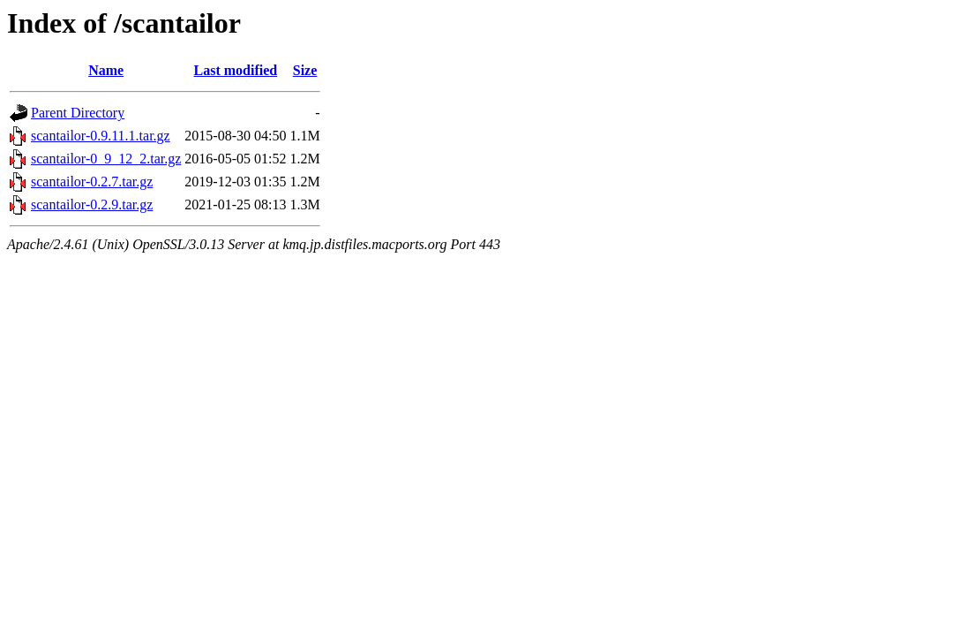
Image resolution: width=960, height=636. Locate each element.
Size (305, 70)
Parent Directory (77, 112)
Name (106, 70)
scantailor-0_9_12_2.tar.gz (106, 158)
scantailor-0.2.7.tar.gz (92, 181)
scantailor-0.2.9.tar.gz (92, 204)
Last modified (236, 70)
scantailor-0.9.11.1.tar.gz (100, 135)
